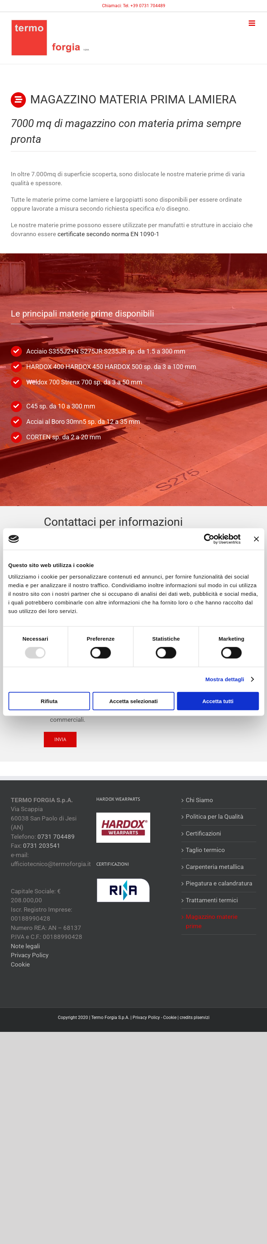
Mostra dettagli (224, 679)
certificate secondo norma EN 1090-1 (108, 234)
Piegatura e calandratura (219, 883)
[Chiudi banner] (256, 539)
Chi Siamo (199, 800)
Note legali (25, 946)
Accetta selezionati (133, 701)
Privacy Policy (30, 955)
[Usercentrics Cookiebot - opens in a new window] (209, 539)
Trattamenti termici (212, 900)
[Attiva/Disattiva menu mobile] (252, 23)
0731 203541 (41, 845)
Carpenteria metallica (215, 866)
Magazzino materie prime (212, 921)
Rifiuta (49, 701)
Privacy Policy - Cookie (154, 1017)
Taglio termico (205, 850)
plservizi (202, 1017)
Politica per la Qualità (214, 816)
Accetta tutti (218, 701)
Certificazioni (203, 833)
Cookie (20, 964)
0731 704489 (56, 836)
